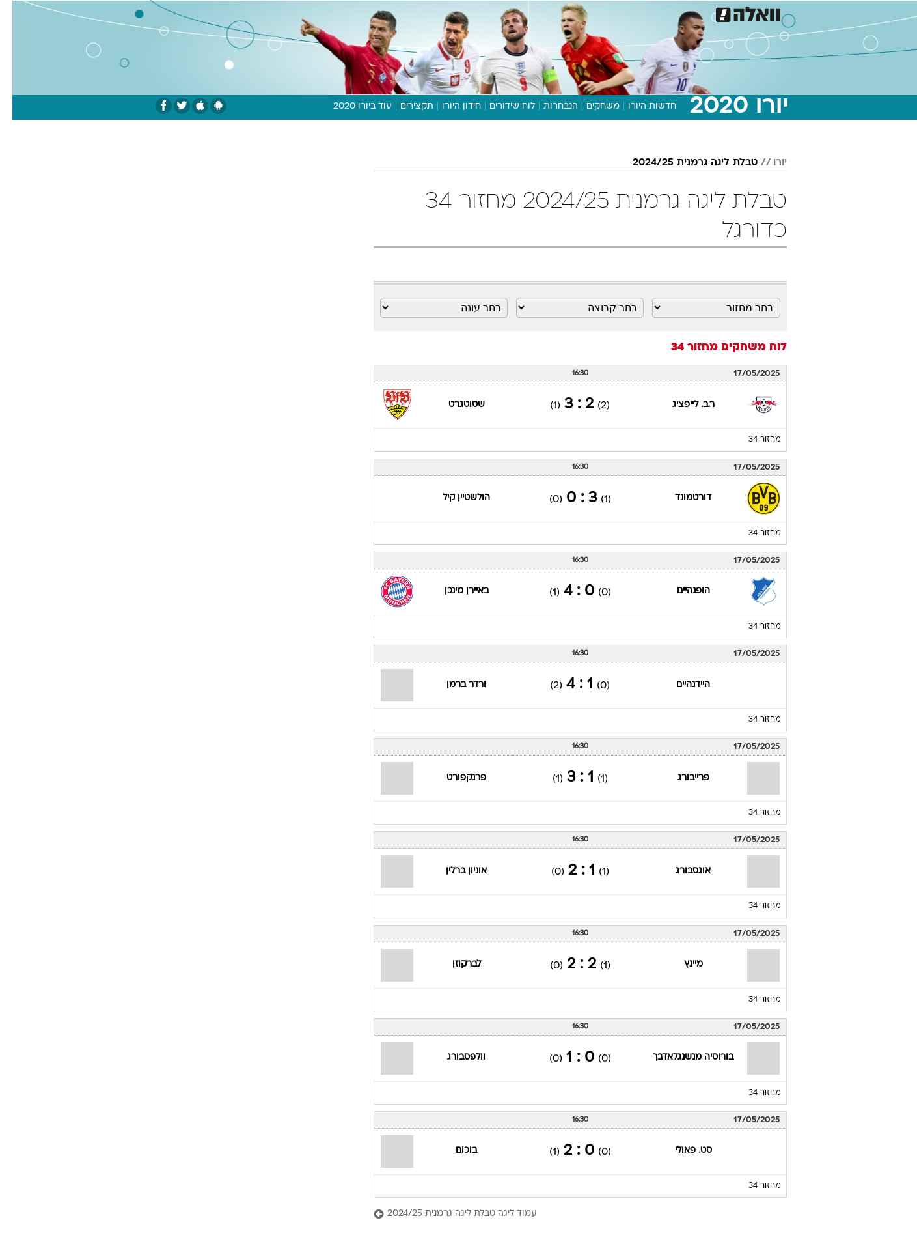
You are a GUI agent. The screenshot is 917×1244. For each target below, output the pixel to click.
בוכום (454, 1150)
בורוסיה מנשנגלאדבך (680, 1057)
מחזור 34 (752, 440)
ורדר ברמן (454, 685)
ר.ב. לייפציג (681, 405)
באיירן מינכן (454, 591)
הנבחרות (548, 106)
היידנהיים (681, 685)
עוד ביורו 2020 (350, 106)
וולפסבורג (454, 1057)
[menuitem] (681, 13)
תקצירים (404, 106)
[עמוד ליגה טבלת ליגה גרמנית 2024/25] (567, 1214)
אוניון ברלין (453, 871)
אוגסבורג (680, 871)
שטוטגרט (454, 405)
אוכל (491, 13)
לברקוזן (454, 964)
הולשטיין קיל (454, 498)
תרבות (602, 13)
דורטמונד (681, 498)
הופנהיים (681, 591)
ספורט (645, 13)
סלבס (561, 13)
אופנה (310, 13)
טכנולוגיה (357, 13)
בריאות (451, 13)
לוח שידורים (500, 106)
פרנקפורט (454, 778)
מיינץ (681, 964)
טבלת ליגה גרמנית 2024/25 (682, 163)
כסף (525, 13)
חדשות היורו (640, 106)
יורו (767, 163)
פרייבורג (681, 778)
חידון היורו (449, 106)
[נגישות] (18, 13)
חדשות (689, 13)
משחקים (590, 106)
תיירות (406, 13)
